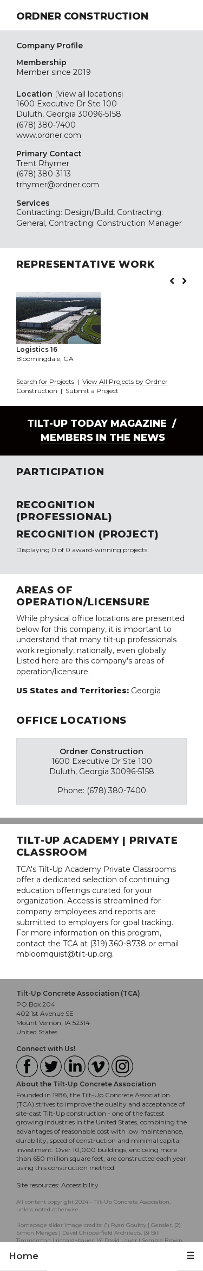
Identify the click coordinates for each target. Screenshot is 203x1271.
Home (23, 1255)
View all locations (89, 94)
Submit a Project (92, 391)
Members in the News (103, 438)
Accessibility (80, 1185)
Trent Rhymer (42, 163)
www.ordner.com (48, 135)
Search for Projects (45, 381)
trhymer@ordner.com (57, 184)
